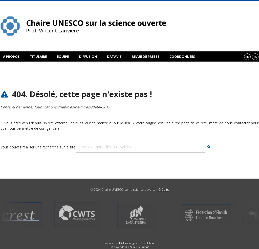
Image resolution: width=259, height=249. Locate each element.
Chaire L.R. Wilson (138, 247)
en (247, 56)
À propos (11, 56)
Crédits (163, 189)
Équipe (63, 56)
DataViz (114, 56)
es (255, 56)
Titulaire (38, 56)
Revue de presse (145, 56)
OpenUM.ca (147, 243)
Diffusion (88, 56)
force (129, 243)
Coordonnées (182, 56)
